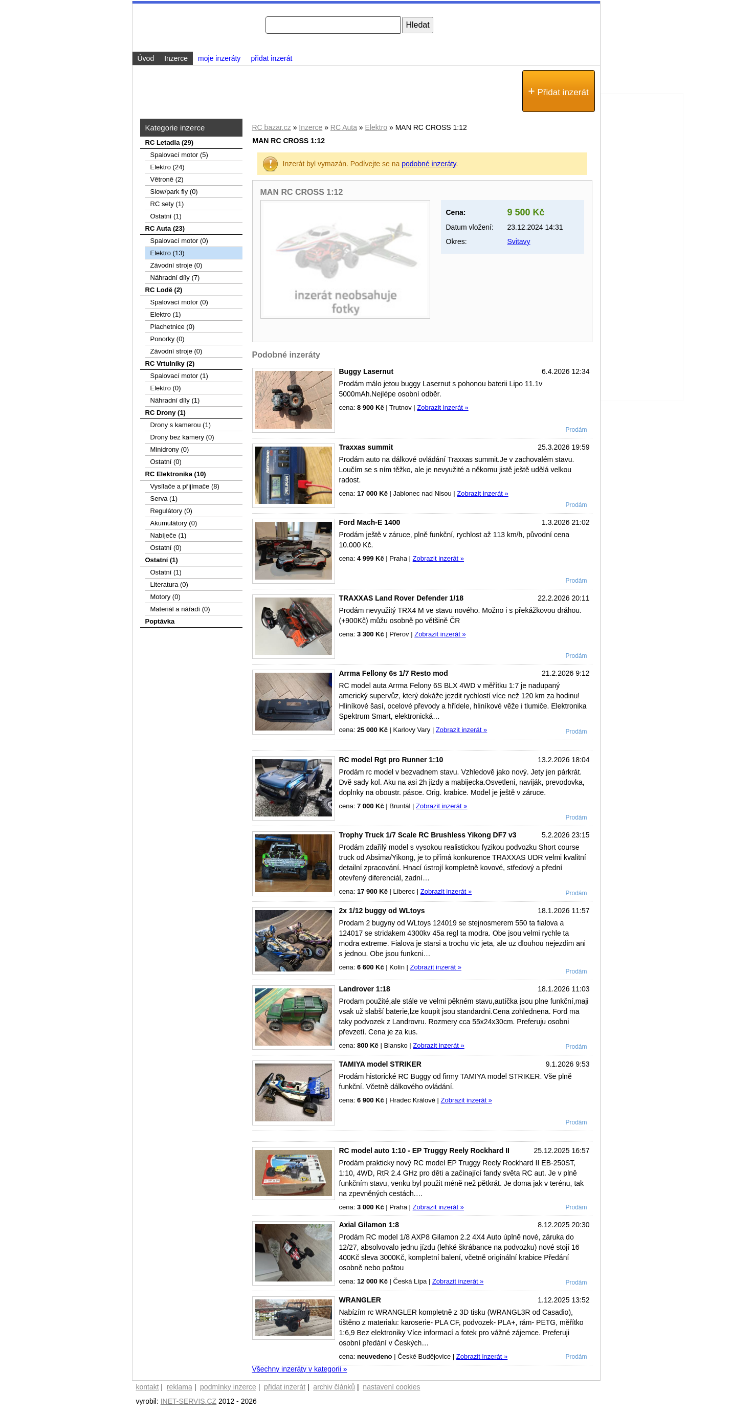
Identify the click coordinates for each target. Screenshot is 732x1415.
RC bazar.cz (271, 127)
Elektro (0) (165, 388)
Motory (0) (165, 597)
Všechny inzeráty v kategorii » (299, 1369)
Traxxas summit (366, 447)
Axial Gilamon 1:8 (369, 1225)
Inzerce (310, 127)
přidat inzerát (271, 58)
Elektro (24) (167, 167)
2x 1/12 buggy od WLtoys (382, 911)
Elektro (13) (167, 253)
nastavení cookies (391, 1387)
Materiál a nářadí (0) (180, 609)
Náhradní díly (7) (175, 277)
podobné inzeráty (429, 164)
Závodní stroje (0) (176, 265)
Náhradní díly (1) (175, 400)
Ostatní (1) (166, 216)
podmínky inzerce (228, 1387)
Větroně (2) (167, 179)
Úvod (146, 58)
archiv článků (334, 1387)
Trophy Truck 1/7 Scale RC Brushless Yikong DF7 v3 (428, 835)
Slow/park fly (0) (174, 191)
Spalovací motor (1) (179, 376)
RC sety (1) (167, 204)
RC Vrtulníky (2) (170, 363)
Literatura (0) (169, 584)
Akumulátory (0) (173, 523)
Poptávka (160, 621)
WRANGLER (360, 1300)
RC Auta (343, 127)
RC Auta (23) (165, 228)
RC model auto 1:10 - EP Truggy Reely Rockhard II (424, 1150)
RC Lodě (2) (164, 290)
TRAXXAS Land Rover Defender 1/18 (401, 598)
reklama (179, 1387)
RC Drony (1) (165, 412)
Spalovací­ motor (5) (179, 155)
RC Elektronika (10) (175, 474)
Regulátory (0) (171, 511)
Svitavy (518, 241)
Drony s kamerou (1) (180, 425)
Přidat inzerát (558, 91)
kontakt (147, 1387)
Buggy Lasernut (366, 371)
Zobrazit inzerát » (442, 407)
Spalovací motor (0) (179, 241)
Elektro (376, 127)
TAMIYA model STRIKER (380, 1064)
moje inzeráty (219, 58)
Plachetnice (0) (172, 326)
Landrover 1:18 (364, 989)
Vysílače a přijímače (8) (184, 486)
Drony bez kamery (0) (182, 437)
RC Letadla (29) (169, 142)
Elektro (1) (165, 314)
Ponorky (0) (167, 339)
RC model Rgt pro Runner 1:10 (391, 760)
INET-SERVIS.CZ (188, 1401)
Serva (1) (164, 498)
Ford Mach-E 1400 (370, 522)
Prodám (576, 430)
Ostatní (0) (166, 462)
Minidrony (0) (169, 449)
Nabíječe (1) (168, 535)
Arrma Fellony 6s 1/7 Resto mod (393, 673)
